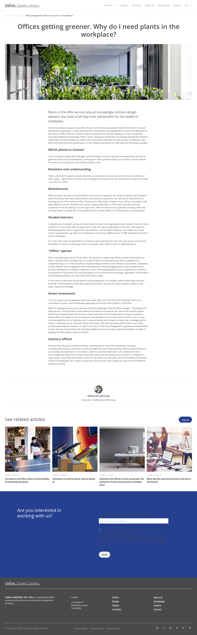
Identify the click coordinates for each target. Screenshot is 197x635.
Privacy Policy (81, 628)
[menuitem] (186, 5)
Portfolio (136, 5)
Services (108, 5)
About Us (149, 5)
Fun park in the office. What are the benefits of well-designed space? (27, 480)
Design (115, 601)
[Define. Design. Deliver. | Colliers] (22, 5)
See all (185, 419)
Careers (124, 5)
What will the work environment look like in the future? (169, 480)
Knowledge (163, 5)
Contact (177, 5)
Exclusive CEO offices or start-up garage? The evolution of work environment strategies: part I (122, 481)
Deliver (115, 605)
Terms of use (113, 628)
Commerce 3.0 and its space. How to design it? (73, 480)
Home (7, 16)
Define (115, 597)
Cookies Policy (97, 628)
